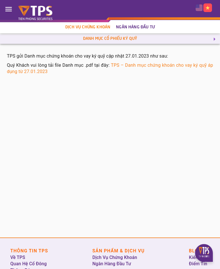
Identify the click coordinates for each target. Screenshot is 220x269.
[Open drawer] (8, 9)
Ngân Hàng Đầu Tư (135, 27)
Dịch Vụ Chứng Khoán (87, 27)
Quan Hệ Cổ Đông (28, 263)
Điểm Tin (198, 263)
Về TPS (17, 257)
